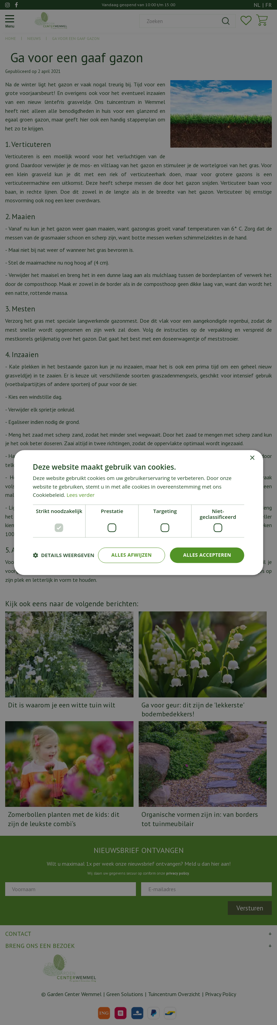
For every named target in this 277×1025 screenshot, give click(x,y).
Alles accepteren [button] (207, 555)
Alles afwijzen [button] (131, 555)
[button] (63, 555)
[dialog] (138, 512)
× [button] (252, 458)
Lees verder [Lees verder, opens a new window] (80, 495)
